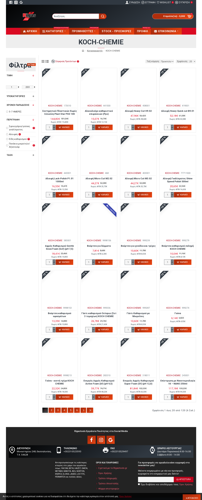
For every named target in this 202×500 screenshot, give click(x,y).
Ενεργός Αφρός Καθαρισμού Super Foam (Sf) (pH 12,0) (138, 382)
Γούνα (178, 313)
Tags (10, 155)
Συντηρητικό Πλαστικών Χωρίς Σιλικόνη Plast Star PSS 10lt (59, 112)
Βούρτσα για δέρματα (99, 246)
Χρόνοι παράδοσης (18, 105)
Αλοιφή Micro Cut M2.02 (99, 178)
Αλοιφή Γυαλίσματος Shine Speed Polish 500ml (177, 180)
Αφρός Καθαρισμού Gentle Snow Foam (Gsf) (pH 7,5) (59, 247)
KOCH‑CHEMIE (55, 105)
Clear (32, 64)
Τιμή (9, 75)
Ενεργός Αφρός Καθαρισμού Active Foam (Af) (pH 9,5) (99, 382)
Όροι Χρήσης (125, 496)
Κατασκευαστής (95, 50)
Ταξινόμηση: (135, 61)
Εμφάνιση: (182, 61)
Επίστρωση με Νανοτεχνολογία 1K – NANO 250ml (177, 382)
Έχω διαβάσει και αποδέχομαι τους (165, 483)
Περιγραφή (13, 119)
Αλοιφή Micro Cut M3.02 (138, 178)
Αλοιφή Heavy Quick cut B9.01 (177, 111)
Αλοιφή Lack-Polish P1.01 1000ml (60, 180)
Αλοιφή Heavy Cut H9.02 (138, 111)
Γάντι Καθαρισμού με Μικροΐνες (138, 315)
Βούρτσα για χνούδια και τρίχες (138, 246)
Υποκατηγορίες (16, 96)
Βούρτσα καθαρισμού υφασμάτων (59, 315)
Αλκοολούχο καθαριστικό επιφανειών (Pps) (99, 112)
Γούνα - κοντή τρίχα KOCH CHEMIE (59, 382)
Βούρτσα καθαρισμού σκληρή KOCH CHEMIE (178, 247)
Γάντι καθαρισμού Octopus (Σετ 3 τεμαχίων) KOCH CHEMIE (99, 315)
